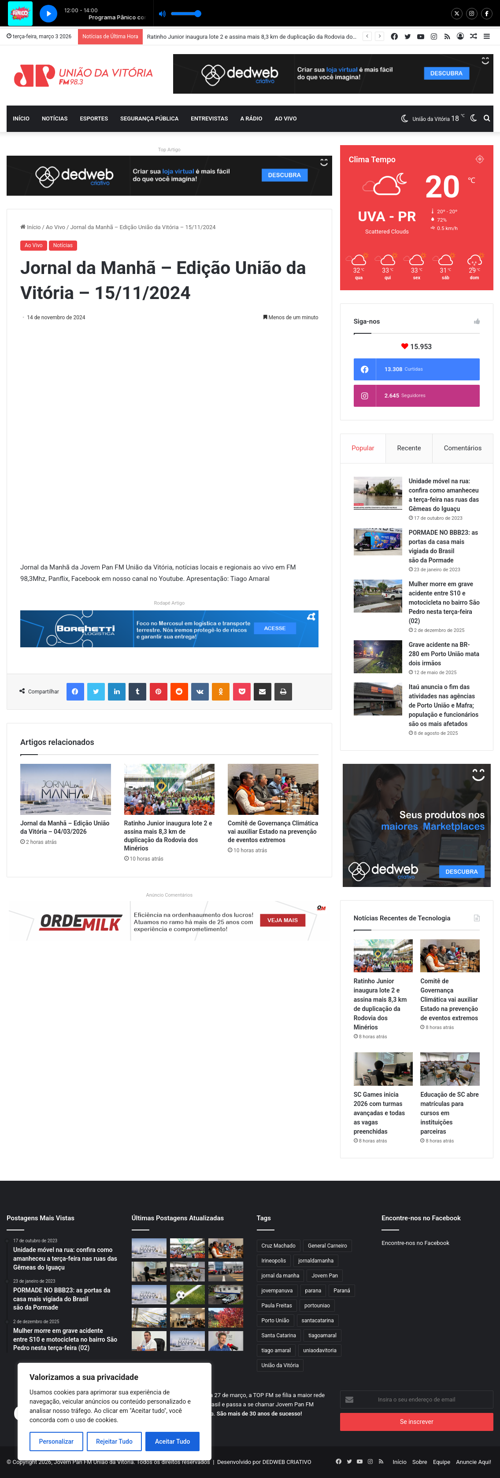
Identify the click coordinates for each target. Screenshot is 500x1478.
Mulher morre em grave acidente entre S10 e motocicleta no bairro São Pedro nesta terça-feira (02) (444, 602)
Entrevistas (209, 118)
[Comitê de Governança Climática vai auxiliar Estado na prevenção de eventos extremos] (273, 789)
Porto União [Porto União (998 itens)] (275, 1320)
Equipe (441, 1462)
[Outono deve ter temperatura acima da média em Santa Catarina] (225, 1318)
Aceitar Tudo (172, 1441)
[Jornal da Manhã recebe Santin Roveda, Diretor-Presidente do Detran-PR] (225, 1341)
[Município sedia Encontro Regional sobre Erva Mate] (187, 1318)
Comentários (463, 448)
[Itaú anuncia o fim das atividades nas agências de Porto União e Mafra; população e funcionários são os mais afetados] (378, 698)
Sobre (419, 1462)
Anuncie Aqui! (473, 1462)
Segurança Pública (149, 118)
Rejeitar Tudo (114, 1441)
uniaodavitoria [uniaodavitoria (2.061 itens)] (320, 1350)
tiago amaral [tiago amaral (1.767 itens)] (276, 1350)
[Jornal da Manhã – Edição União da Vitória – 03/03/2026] (149, 1295)
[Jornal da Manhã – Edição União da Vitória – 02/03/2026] (187, 1341)
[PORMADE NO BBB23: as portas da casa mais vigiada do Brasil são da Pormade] (378, 541)
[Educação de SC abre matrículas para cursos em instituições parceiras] (450, 1069)
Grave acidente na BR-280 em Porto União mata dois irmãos (444, 654)
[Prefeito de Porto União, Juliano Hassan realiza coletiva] (149, 1341)
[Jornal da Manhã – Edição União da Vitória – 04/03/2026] (65, 789)
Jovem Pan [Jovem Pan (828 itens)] (324, 1276)
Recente (409, 448)
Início (21, 118)
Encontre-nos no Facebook (415, 1243)
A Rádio (251, 118)
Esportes (94, 118)
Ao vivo (285, 118)
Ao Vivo (55, 227)
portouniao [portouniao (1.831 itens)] (317, 1306)
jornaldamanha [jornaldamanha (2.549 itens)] (315, 1261)
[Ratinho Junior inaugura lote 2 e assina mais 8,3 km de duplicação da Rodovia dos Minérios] (169, 789)
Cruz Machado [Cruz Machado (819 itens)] (279, 1246)
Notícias (55, 118)
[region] (114, 1411)
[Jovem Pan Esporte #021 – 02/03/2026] (187, 1295)
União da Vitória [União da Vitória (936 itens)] (280, 1365)
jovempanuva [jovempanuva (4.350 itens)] (277, 1291)
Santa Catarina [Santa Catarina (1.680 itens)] (279, 1335)
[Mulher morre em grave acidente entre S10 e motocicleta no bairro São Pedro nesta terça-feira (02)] (378, 596)
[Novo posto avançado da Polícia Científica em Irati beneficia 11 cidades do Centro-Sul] (225, 1295)
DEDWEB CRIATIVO (287, 1462)
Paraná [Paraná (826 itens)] (341, 1291)
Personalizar (56, 1441)
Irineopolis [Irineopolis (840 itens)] (274, 1261)
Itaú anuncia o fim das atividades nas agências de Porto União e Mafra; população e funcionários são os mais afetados (443, 705)
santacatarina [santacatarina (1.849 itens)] (318, 1320)
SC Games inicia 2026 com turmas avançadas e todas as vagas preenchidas (379, 1113)
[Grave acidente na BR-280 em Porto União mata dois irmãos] (378, 656)
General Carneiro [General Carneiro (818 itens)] (327, 1246)
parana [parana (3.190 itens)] (313, 1291)
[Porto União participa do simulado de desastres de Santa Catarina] (225, 1271)
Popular (363, 448)
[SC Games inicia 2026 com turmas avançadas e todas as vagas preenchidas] (383, 1069)
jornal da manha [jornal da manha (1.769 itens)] (281, 1276)
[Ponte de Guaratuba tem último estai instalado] (149, 1318)
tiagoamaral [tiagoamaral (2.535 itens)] (322, 1335)
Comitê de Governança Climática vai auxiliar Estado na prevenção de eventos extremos (273, 831)
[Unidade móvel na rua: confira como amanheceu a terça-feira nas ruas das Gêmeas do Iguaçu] (378, 493)
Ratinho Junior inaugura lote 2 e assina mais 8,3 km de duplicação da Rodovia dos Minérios (263, 36)
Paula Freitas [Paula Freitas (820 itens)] (277, 1306)
